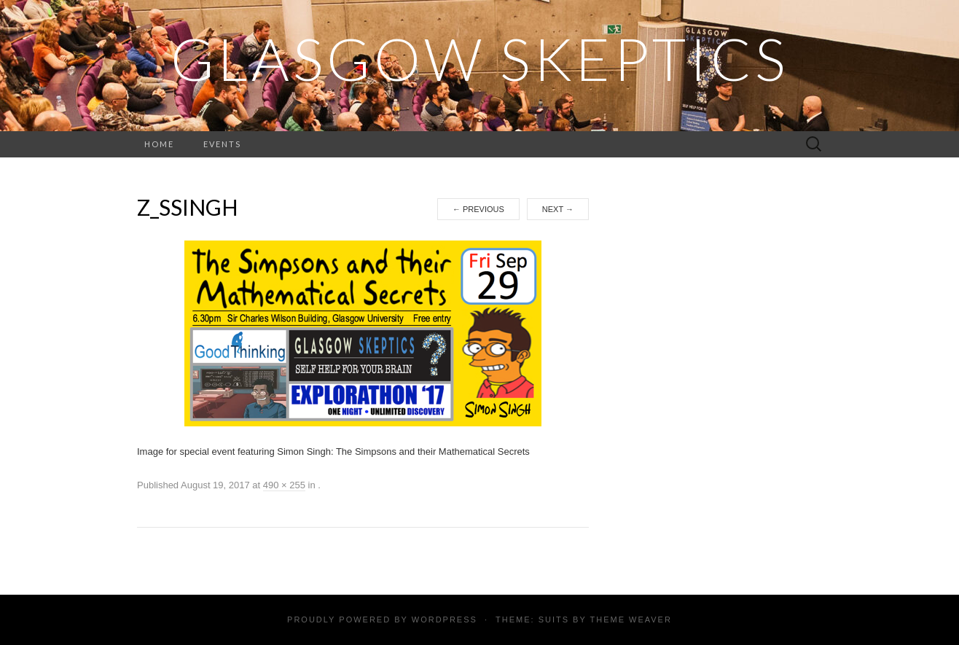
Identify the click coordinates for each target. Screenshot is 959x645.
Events (222, 144)
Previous (478, 209)
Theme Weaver (630, 619)
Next (558, 209)
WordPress (444, 619)
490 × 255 (284, 485)
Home (159, 144)
